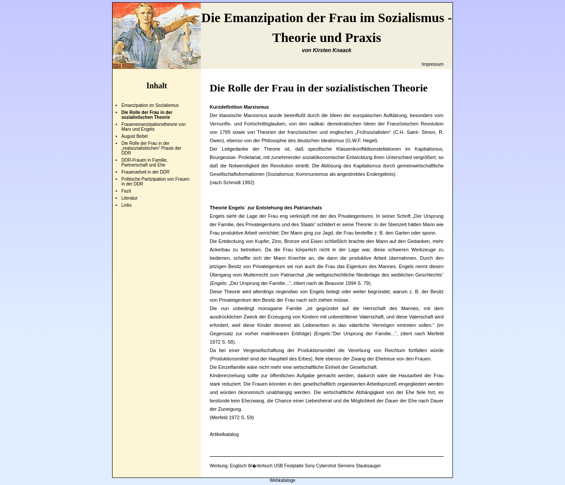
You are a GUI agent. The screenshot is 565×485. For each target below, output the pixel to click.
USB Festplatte (288, 465)
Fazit (126, 191)
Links (126, 205)
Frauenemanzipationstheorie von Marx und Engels (153, 127)
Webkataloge (282, 480)
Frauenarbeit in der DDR (145, 172)
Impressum (433, 64)
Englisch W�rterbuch (251, 465)
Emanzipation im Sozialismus (150, 105)
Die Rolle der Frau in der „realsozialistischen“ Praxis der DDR (151, 148)
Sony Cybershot (320, 465)
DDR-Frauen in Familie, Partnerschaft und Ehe (144, 162)
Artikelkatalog (224, 434)
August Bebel (134, 136)
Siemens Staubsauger (358, 465)
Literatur (129, 198)
